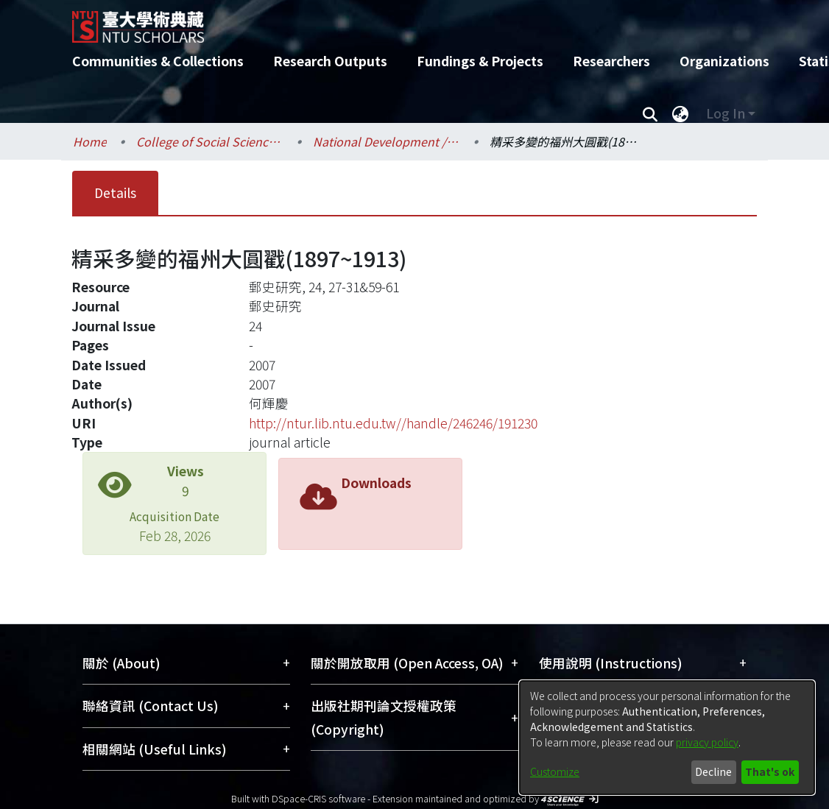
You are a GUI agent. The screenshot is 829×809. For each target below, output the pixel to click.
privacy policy (707, 742)
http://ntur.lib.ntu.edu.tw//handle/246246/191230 (393, 423)
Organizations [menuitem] (724, 61)
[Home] (401, 21)
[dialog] (667, 737)
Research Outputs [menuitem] (330, 61)
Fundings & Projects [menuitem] (480, 61)
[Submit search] (650, 113)
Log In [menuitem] (725, 113)
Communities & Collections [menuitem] (158, 61)
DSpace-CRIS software (318, 798)
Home (90, 141)
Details (115, 192)
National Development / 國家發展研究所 (386, 141)
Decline (713, 771)
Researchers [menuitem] (611, 61)
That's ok (769, 771)
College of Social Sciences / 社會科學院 (209, 141)
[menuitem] (680, 113)
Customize (554, 771)
